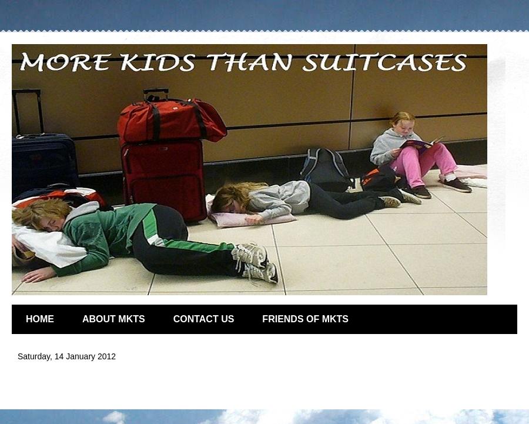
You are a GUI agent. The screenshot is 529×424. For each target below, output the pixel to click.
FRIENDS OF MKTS (305, 319)
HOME (40, 319)
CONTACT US (204, 319)
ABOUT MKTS (113, 319)
